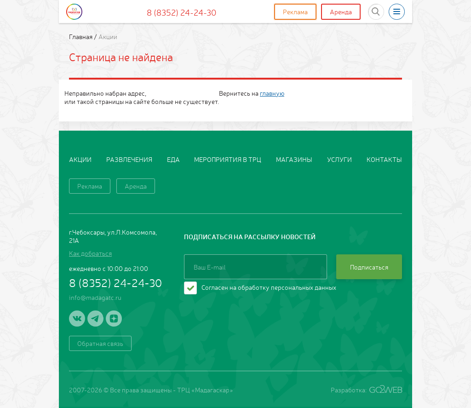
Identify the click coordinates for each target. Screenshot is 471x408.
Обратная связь (100, 343)
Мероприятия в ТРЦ (227, 159)
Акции (80, 159)
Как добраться (90, 253)
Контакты (384, 159)
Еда (173, 159)
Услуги (339, 159)
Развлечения (129, 159)
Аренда (341, 11)
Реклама (295, 11)
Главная (81, 36)
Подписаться (369, 267)
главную (272, 93)
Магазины (294, 159)
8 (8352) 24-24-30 (181, 11)
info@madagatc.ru (95, 297)
